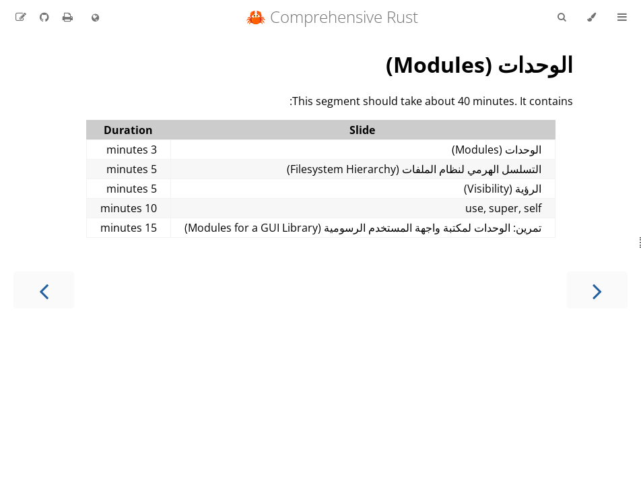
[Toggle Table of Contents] (622, 17)
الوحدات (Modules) (479, 64)
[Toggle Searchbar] (561, 17)
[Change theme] (591, 17)
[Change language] (95, 18)
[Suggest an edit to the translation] (21, 16)
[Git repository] (43, 16)
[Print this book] (66, 16)
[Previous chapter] (597, 290)
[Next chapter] (43, 290)
